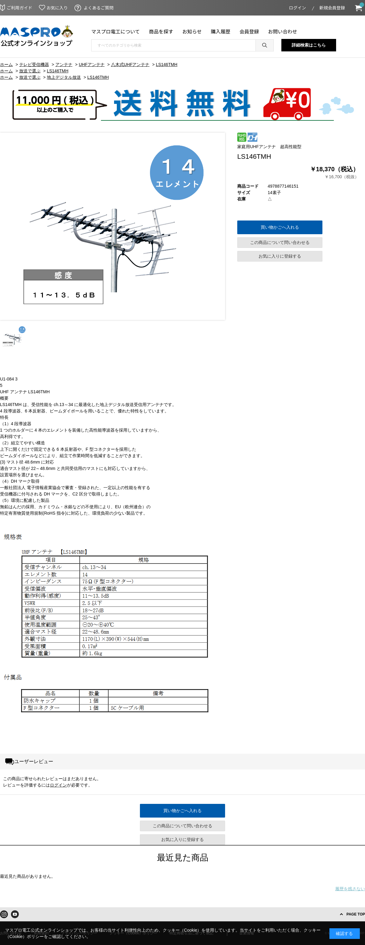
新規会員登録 (332, 8)
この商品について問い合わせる (280, 242)
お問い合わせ (282, 31)
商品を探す (161, 31)
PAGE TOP (355, 914)
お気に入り (57, 8)
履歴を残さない (350, 888)
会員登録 (249, 31)
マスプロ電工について (115, 31)
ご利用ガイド (19, 8)
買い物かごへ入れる (280, 227)
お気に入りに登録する (280, 256)
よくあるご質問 (98, 8)
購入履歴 (220, 31)
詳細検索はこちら (309, 45)
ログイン (297, 8)
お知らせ (192, 31)
